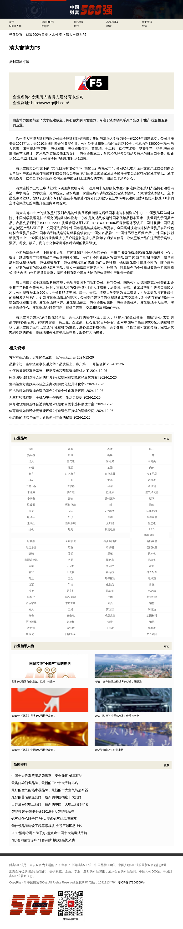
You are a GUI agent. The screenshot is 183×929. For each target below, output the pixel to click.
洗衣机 (110, 590)
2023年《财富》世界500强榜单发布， (33, 715)
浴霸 (70, 559)
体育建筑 (149, 535)
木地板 (152, 479)
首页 (11, 22)
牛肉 (110, 596)
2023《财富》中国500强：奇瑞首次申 (117, 715)
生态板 (152, 523)
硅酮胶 (31, 596)
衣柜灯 (31, 627)
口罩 (31, 584)
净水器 (71, 486)
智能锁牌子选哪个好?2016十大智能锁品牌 (42, 811)
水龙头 (152, 461)
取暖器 (31, 504)
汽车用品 (152, 473)
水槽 (31, 467)
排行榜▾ (78, 22)
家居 (151, 566)
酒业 (70, 547)
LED (151, 529)
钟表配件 (152, 572)
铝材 (151, 603)
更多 (166, 438)
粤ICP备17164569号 (131, 882)
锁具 (70, 448)
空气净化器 (151, 492)
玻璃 (31, 553)
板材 (31, 479)
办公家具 (110, 473)
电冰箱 (152, 590)
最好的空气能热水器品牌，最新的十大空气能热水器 (49, 790)
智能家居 (152, 541)
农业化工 (31, 634)
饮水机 (152, 553)
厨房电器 (110, 529)
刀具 (110, 603)
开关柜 (110, 627)
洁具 (31, 461)
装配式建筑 (31, 559)
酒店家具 (31, 603)
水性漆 (57, 34)
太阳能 (110, 523)
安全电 (71, 615)
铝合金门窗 (110, 541)
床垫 (31, 566)
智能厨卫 (152, 547)
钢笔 (151, 621)
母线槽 (71, 627)
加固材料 (152, 615)
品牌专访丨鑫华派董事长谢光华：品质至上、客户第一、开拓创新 (57, 364)
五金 (70, 578)
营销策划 (110, 498)
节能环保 (31, 486)
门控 (70, 584)
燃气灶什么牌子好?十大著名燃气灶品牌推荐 (44, 819)
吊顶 (70, 517)
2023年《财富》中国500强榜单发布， (33, 749)
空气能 (71, 461)
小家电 (31, 498)
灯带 (110, 621)
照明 (70, 553)
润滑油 (152, 609)
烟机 (31, 529)
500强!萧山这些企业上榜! (109, 749)
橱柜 (110, 455)
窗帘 (31, 510)
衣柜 (110, 448)
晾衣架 (31, 541)
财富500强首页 (37, 34)
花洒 (70, 467)
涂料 (31, 448)
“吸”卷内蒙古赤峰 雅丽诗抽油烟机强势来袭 (43, 840)
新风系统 (70, 523)
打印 (25, 62)
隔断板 (152, 627)
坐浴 (110, 486)
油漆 (110, 467)
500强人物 (15, 26)
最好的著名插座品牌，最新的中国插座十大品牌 (46, 797)
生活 (144, 26)
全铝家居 (70, 541)
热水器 (31, 455)
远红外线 (70, 504)
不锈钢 (110, 547)
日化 (151, 584)
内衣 (151, 467)
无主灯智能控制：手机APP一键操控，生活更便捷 (45, 397)
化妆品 (110, 584)
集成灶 (31, 523)
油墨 (110, 479)
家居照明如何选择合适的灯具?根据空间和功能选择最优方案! (54, 377)
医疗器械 (31, 621)
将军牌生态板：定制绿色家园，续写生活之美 (42, 357)
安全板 (71, 566)
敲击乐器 (31, 547)
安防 (70, 510)
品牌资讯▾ (112, 22)
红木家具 (70, 473)
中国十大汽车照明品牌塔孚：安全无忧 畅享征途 (46, 776)
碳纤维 (71, 492)
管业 (31, 572)
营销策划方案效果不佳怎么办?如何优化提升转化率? (47, 384)
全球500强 (47, 22)
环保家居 (110, 578)
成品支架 (110, 615)
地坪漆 (152, 578)
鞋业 (31, 578)
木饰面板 (70, 603)
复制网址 (15, 62)
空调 (110, 517)
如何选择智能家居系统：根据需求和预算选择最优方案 (49, 371)
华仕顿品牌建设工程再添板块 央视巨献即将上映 (46, 826)
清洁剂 (152, 486)
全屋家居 (152, 517)
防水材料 (152, 510)
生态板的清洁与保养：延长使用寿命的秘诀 (40, 417)
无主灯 (71, 590)
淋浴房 (110, 461)
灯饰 (151, 455)
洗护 (31, 590)
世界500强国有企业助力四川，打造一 (33, 681)
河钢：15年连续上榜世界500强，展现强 (118, 681)
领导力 (45, 26)
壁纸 (151, 498)
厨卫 (70, 455)
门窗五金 (70, 634)
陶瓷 (151, 504)
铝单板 (71, 621)
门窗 (110, 504)
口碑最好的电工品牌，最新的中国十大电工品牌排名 (49, 804)
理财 (109, 26)
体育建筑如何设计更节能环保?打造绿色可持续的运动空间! (52, 411)
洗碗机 (152, 559)
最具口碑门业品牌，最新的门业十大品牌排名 (44, 783)
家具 (31, 473)
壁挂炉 (110, 492)
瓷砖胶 (110, 566)
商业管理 (147, 22)
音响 (70, 498)
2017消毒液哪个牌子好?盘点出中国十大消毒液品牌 (49, 833)
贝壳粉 (71, 572)
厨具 (31, 609)
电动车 (31, 517)
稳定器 (110, 572)
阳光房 (110, 559)
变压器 (110, 609)
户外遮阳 (152, 634)
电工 (151, 448)
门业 (70, 479)
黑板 (110, 553)
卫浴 (70, 609)
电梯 (31, 615)
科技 (76, 26)
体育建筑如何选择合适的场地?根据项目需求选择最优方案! (52, 404)
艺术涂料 (110, 510)
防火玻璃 (70, 596)
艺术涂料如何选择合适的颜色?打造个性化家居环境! (47, 391)
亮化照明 (152, 596)
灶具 (70, 529)
